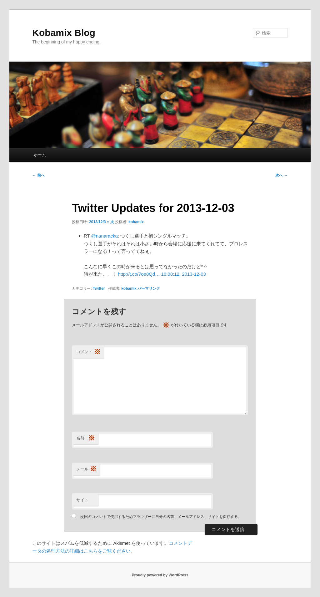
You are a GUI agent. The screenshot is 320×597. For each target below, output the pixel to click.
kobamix (136, 222)
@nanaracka (104, 235)
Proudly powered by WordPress (160, 575)
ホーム (40, 155)
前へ (38, 175)
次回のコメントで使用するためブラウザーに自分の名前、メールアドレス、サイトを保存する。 (161, 516)
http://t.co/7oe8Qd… (139, 274)
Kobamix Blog (63, 33)
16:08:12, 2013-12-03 (183, 274)
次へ (281, 175)
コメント (88, 352)
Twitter (99, 288)
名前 (85, 438)
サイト (82, 500)
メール (86, 469)
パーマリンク (149, 288)
